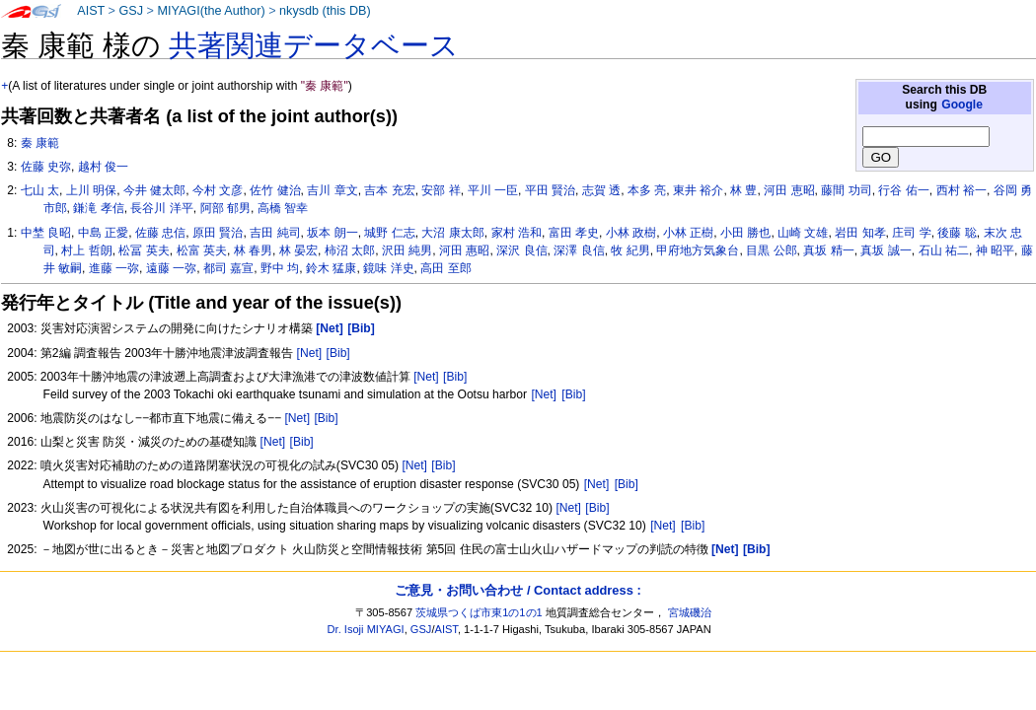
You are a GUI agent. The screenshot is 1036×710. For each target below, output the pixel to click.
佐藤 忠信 (160, 233)
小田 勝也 (745, 233)
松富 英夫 (202, 250)
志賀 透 (601, 190)
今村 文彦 (217, 190)
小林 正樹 (688, 233)
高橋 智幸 (283, 208)
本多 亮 (647, 190)
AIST (91, 11)
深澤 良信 (579, 250)
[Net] (310, 353)
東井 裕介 (698, 190)
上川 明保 (91, 190)
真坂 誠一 (885, 250)
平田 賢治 (550, 190)
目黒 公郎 (771, 250)
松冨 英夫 (143, 250)
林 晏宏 (298, 250)
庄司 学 (911, 233)
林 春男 (253, 250)
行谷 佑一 (903, 190)
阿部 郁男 (225, 208)
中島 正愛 (103, 233)
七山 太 (40, 190)
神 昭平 (995, 250)
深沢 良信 (521, 250)
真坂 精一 (828, 250)
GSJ (130, 11)
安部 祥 (440, 190)
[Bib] (338, 353)
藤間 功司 (846, 190)
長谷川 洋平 (161, 208)
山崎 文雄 (802, 233)
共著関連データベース (314, 45)
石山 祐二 (944, 250)
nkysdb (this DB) (325, 11)
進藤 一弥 (114, 268)
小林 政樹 (631, 233)
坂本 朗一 (332, 233)
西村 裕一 (961, 190)
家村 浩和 (516, 233)
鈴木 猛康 (331, 268)
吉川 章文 (332, 190)
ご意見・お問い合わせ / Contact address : (517, 590)
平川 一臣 (493, 190)
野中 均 (279, 268)
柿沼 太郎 (350, 250)
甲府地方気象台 (697, 250)
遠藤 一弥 (171, 268)
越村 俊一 (103, 167)
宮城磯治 (689, 612)
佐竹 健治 (275, 190)
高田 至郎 (445, 268)
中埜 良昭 (46, 233)
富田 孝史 (574, 233)
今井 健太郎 (154, 190)
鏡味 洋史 (388, 268)
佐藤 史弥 (46, 167)
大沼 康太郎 (452, 233)
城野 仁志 (389, 233)
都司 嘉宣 (228, 268)
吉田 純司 (275, 233)
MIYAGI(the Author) (210, 11)
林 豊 (743, 190)
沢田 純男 (407, 250)
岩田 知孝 (860, 233)
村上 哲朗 (86, 250)
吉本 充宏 (389, 190)
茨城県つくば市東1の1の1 (479, 612)
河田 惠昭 (464, 250)
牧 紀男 (630, 250)
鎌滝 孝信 (98, 208)
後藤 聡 (956, 233)
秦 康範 (40, 143)
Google (962, 104)
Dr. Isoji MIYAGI (366, 629)
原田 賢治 (217, 233)
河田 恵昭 (789, 190)
